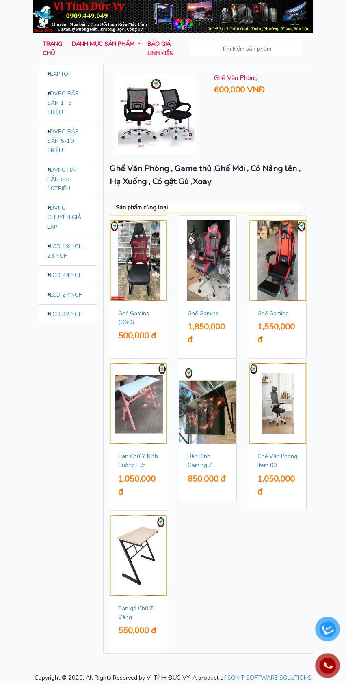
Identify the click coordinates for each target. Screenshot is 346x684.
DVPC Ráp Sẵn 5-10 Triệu (63, 140)
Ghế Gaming (203, 313)
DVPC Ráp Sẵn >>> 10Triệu (63, 179)
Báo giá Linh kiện (160, 48)
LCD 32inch (66, 314)
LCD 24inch (66, 275)
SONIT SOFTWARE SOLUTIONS (269, 677)
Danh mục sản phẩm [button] (104, 44)
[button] (116, 113)
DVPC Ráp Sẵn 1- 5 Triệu (63, 102)
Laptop (61, 74)
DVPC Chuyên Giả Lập (64, 217)
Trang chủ (52, 48)
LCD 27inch (66, 294)
